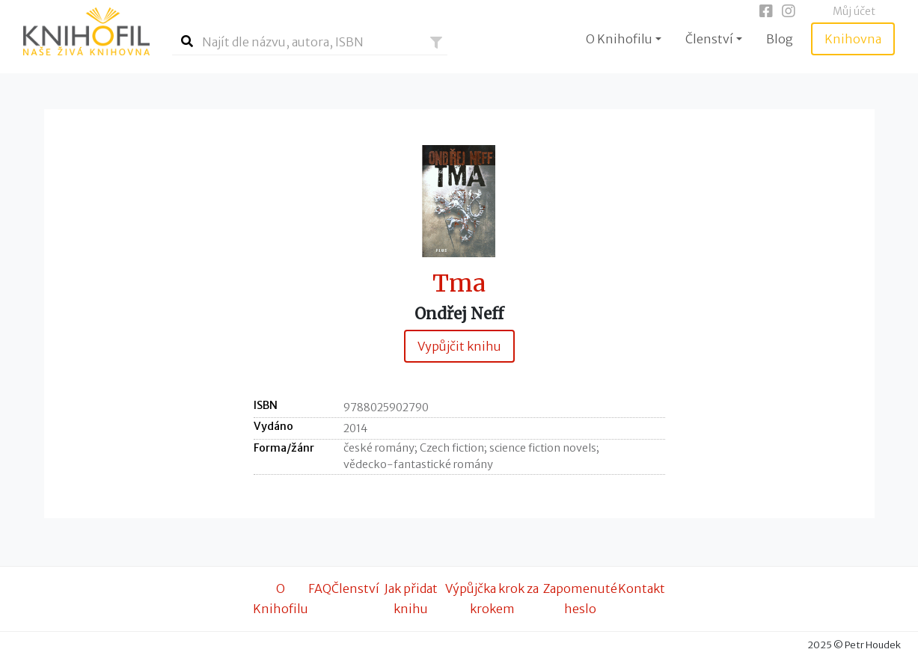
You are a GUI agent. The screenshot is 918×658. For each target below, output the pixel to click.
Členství (355, 588)
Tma (459, 283)
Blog (779, 38)
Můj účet (854, 11)
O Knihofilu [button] (619, 38)
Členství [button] (709, 38)
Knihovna (852, 38)
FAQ (319, 588)
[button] (436, 43)
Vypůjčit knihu (459, 346)
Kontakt (641, 588)
